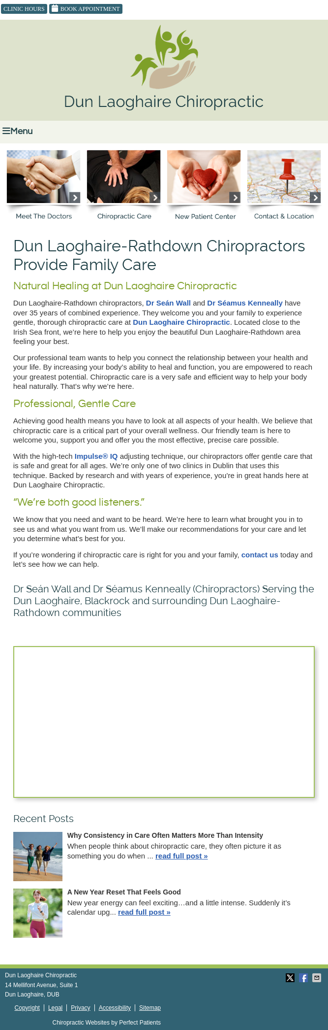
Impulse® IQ (96, 456)
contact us (259, 554)
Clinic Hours (24, 8)
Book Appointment (86, 8)
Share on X (291, 977)
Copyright (27, 1007)
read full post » (181, 856)
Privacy (80, 1007)
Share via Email (317, 977)
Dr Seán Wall (168, 303)
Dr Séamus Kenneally (244, 303)
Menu (17, 131)
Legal (55, 1007)
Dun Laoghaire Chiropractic (181, 322)
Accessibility (115, 1007)
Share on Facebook (304, 977)
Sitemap (150, 1007)
